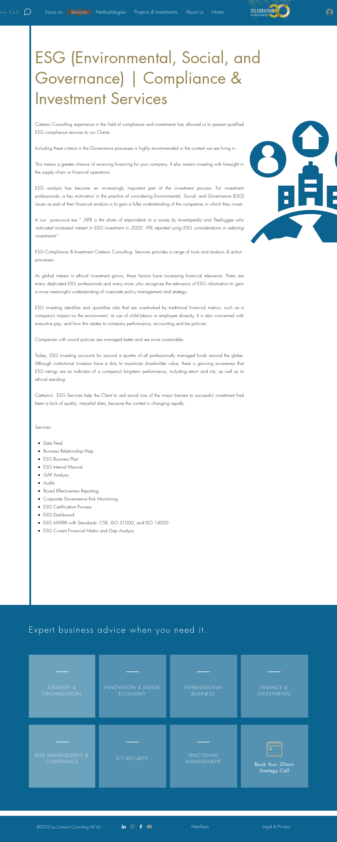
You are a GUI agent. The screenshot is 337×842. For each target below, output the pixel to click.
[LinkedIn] (124, 826)
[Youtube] (149, 826)
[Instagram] (132, 826)
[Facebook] (141, 826)
